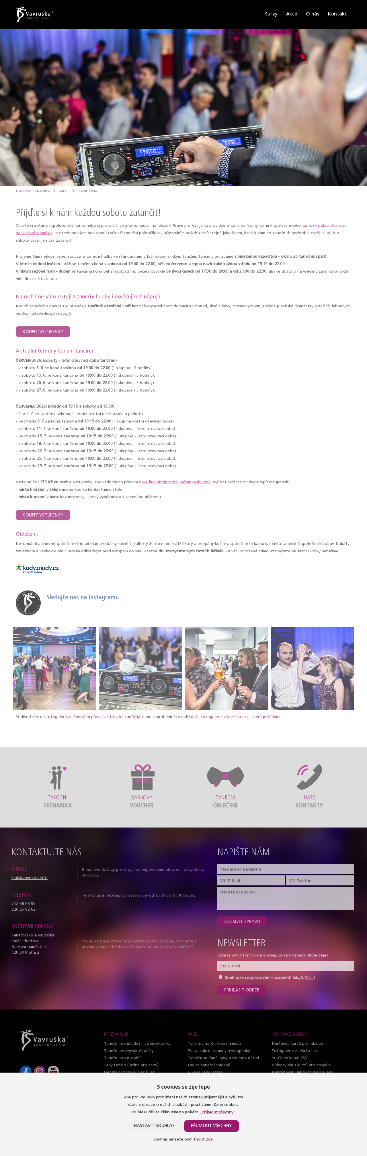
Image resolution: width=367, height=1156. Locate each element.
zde (209, 1139)
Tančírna (88, 191)
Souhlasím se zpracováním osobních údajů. (264, 978)
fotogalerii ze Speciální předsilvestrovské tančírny (93, 717)
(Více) (310, 978)
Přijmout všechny (217, 1112)
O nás (312, 14)
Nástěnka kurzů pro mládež (297, 1044)
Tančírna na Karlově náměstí (214, 1044)
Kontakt (337, 14)
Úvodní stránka (33, 191)
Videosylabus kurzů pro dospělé (301, 1065)
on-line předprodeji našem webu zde (176, 482)
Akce (291, 14)
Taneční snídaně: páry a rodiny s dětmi (223, 1058)
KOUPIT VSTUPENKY (43, 332)
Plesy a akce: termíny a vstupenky (219, 1051)
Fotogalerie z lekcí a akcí (295, 1051)
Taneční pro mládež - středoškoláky (137, 1044)
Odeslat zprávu (242, 922)
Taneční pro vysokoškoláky (129, 1051)
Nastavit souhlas (154, 1126)
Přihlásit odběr (241, 990)
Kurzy (271, 14)
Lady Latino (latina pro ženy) (131, 1065)
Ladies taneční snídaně (209, 1065)
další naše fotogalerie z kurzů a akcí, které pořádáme (231, 717)
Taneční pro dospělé (123, 1058)
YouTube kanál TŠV (290, 1058)
